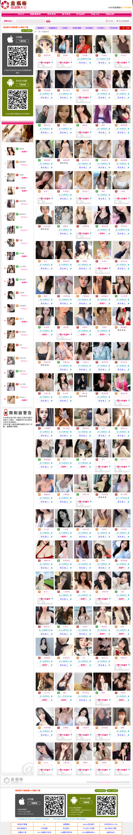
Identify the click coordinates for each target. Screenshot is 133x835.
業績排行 (40, 28)
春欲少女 (104, 658)
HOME (110, 21)
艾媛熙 (103, 763)
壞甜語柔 (22, 280)
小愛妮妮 (85, 296)
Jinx (83, 658)
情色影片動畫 (22, 824)
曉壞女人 (124, 90)
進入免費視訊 (45, 94)
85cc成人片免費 (88, 828)
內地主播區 (77, 28)
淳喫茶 (103, 529)
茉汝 (45, 261)
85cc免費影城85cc (88, 832)
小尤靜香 (66, 592)
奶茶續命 (104, 728)
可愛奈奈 (66, 763)
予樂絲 (84, 763)
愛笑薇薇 (124, 561)
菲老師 (84, 627)
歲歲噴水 (47, 494)
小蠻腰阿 (47, 428)
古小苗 (46, 529)
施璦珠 (65, 55)
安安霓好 (124, 226)
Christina (47, 693)
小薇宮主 (85, 362)
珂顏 (20, 240)
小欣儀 (65, 529)
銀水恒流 (22, 332)
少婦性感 (66, 296)
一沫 (122, 763)
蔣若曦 (65, 327)
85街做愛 (44, 828)
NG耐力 (104, 261)
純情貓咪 (104, 296)
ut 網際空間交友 (66, 832)
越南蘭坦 (124, 327)
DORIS (65, 627)
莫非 (20, 345)
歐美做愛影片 (22, 828)
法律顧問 (22, 306)
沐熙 (84, 592)
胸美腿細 (47, 460)
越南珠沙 (66, 261)
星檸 (103, 693)
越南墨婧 (47, 160)
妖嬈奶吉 (22, 214)
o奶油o (123, 693)
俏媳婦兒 (47, 658)
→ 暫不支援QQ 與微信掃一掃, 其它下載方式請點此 (69, 819)
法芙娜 (84, 55)
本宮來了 (124, 55)
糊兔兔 (21, 149)
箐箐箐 (84, 327)
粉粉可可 (124, 460)
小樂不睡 (104, 592)
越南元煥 (124, 393)
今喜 (103, 428)
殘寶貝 (65, 226)
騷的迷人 (47, 627)
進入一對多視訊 (121, 498)
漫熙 (20, 227)
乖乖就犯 (66, 561)
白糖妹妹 (66, 494)
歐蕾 (122, 627)
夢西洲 (103, 627)
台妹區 (64, 28)
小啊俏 (103, 327)
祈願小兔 (85, 494)
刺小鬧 (65, 393)
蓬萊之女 (22, 371)
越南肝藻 (47, 55)
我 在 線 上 (83, 63)
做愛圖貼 (66, 824)
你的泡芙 (47, 226)
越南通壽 (124, 125)
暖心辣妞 (66, 90)
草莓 (84, 460)
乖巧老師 (66, 428)
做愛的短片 (111, 832)
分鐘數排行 (53, 28)
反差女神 (124, 261)
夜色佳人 (22, 397)
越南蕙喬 (66, 160)
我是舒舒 (47, 362)
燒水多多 (124, 362)
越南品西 (85, 90)
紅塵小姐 (47, 393)
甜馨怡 (84, 261)
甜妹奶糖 (22, 201)
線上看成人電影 (111, 828)
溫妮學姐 (85, 428)
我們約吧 (104, 362)
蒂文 (84, 561)
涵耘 (64, 693)
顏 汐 (46, 592)
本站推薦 (89, 28)
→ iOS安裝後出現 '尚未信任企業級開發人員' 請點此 (32, 819)
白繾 (122, 592)
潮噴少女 (124, 428)
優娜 (122, 728)
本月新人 (101, 28)
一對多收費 (113, 28)
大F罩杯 (124, 529)
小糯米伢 (85, 728)
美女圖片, (66, 828)
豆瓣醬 (65, 728)
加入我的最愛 (124, 21)
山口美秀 (22, 266)
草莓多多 (66, 362)
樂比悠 (84, 393)
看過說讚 (104, 393)
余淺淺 (21, 253)
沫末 (103, 460)
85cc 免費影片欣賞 (44, 832)
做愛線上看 (22, 832)
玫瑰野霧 (22, 188)
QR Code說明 (27, 31)
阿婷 (103, 561)
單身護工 (66, 191)
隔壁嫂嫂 (47, 90)
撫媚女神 (47, 561)
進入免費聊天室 (83, 59)
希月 (64, 460)
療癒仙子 (124, 658)
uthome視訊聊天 (89, 824)
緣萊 (103, 125)
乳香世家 (104, 494)
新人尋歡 (22, 384)
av (44, 824)
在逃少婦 (22, 358)
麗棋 (45, 296)
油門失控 (85, 693)
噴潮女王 (104, 90)
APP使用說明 (100, 791)
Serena (46, 763)
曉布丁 (21, 319)
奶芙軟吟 (66, 658)
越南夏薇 (22, 162)
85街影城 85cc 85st (111, 824)
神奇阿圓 (47, 728)
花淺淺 (21, 293)
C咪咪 (21, 175)
